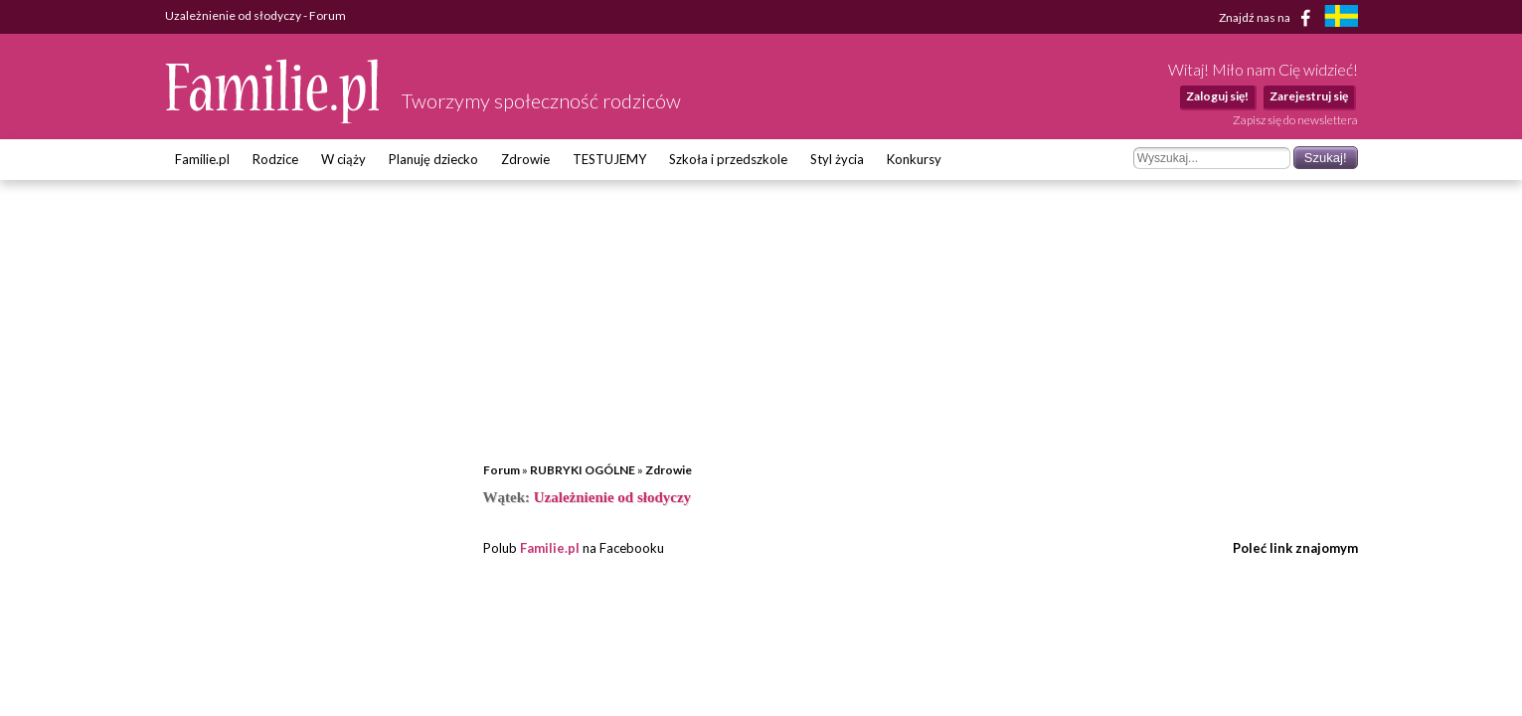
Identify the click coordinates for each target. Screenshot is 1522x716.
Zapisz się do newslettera (1295, 119)
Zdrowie (525, 159)
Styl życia (837, 159)
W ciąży (343, 159)
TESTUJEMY (609, 159)
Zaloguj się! (1217, 96)
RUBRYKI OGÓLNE (582, 469)
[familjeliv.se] (1341, 18)
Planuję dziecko (433, 159)
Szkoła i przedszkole (728, 159)
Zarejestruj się (1308, 96)
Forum (501, 469)
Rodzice (275, 159)
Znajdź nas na (1268, 18)
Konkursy (914, 159)
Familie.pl (202, 159)
